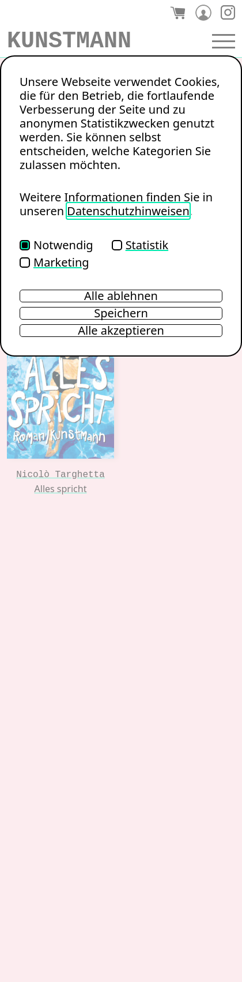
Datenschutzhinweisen (128, 211)
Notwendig (56, 245)
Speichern (121, 313)
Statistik (140, 245)
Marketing (54, 262)
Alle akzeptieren (121, 330)
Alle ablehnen (121, 296)
